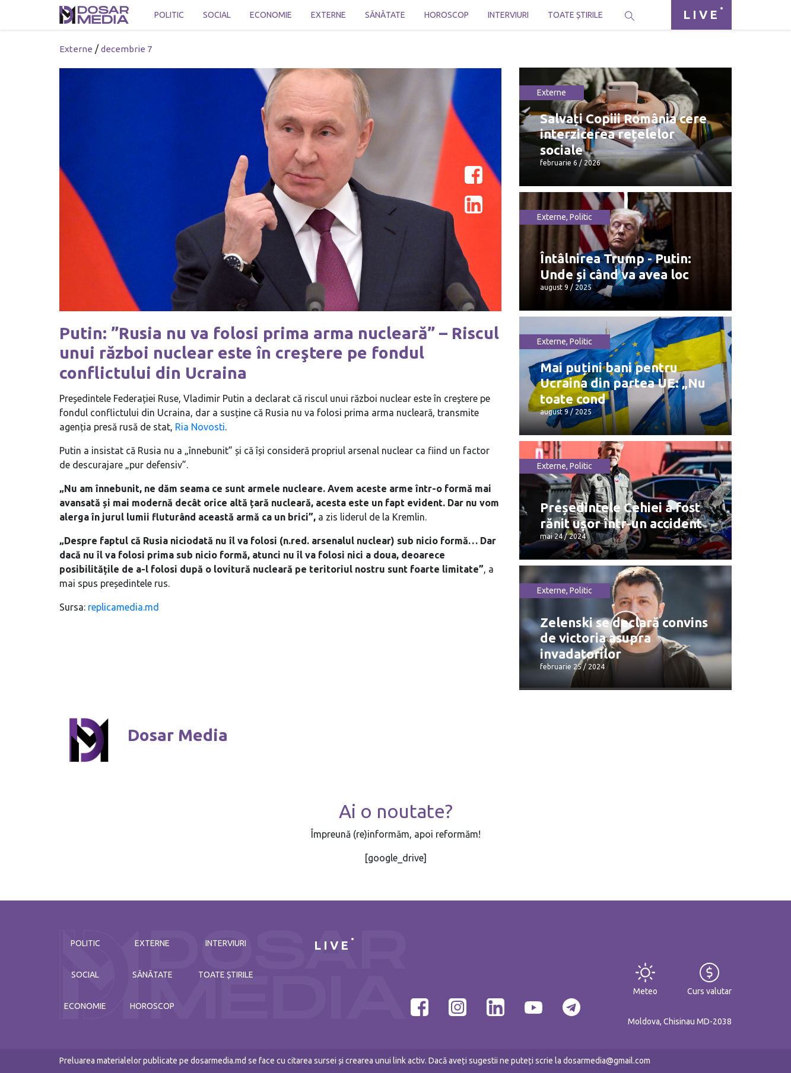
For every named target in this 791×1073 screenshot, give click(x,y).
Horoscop (446, 15)
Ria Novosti (200, 426)
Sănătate (385, 15)
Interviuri (508, 15)
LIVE (701, 14)
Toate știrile (575, 15)
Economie (271, 15)
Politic (169, 15)
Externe (328, 15)
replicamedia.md (123, 607)
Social (217, 15)
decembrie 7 (126, 49)
